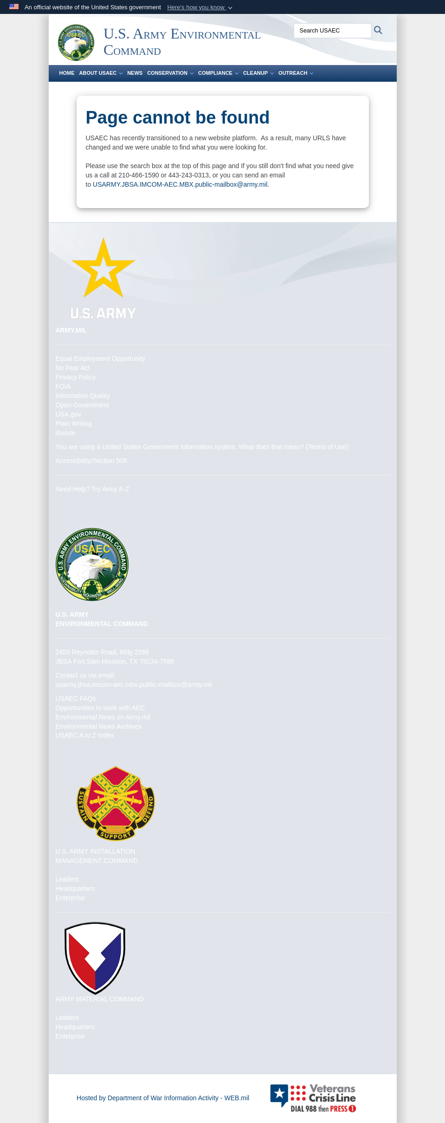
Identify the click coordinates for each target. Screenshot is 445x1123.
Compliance (218, 73)
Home (67, 73)
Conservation (170, 73)
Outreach (295, 73)
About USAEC (101, 73)
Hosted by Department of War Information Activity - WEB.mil (163, 1098)
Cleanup (258, 73)
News (134, 73)
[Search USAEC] (332, 31)
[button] (200, 7)
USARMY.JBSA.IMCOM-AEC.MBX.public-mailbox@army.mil (180, 184)
